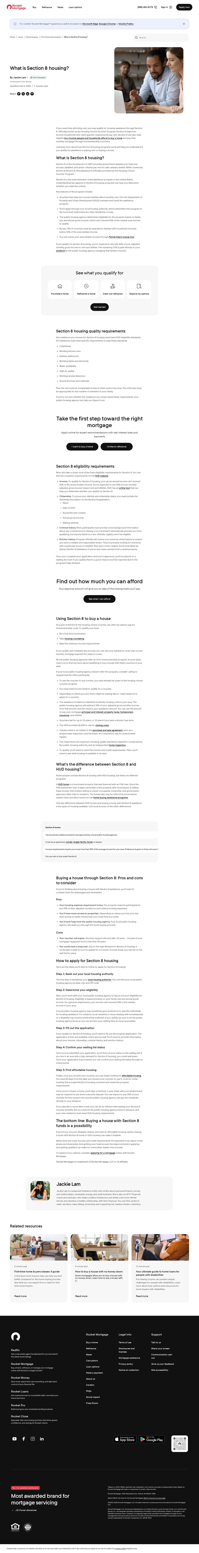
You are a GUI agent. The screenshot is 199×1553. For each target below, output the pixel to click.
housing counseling (74, 638)
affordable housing (131, 1075)
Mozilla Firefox (126, 23)
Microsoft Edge (90, 23)
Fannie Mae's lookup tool (121, 236)
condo (69, 842)
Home (12, 37)
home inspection (117, 745)
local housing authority (99, 979)
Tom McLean (27, 82)
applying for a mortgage (103, 1152)
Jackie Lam (19, 77)
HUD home (63, 784)
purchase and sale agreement (108, 730)
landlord (60, 250)
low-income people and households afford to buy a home (93, 138)
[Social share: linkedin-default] (27, 93)
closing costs (102, 725)
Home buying (32, 37)
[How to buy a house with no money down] (99, 1268)
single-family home (82, 842)
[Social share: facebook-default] (18, 93)
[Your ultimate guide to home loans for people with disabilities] (160, 1268)
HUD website (101, 475)
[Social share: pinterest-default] (32, 93)
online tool (124, 488)
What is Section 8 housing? (76, 37)
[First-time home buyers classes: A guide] (38, 1268)
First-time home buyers (51, 37)
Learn (20, 37)
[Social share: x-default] (23, 93)
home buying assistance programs (110, 797)
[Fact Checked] (38, 77)
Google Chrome (107, 23)
